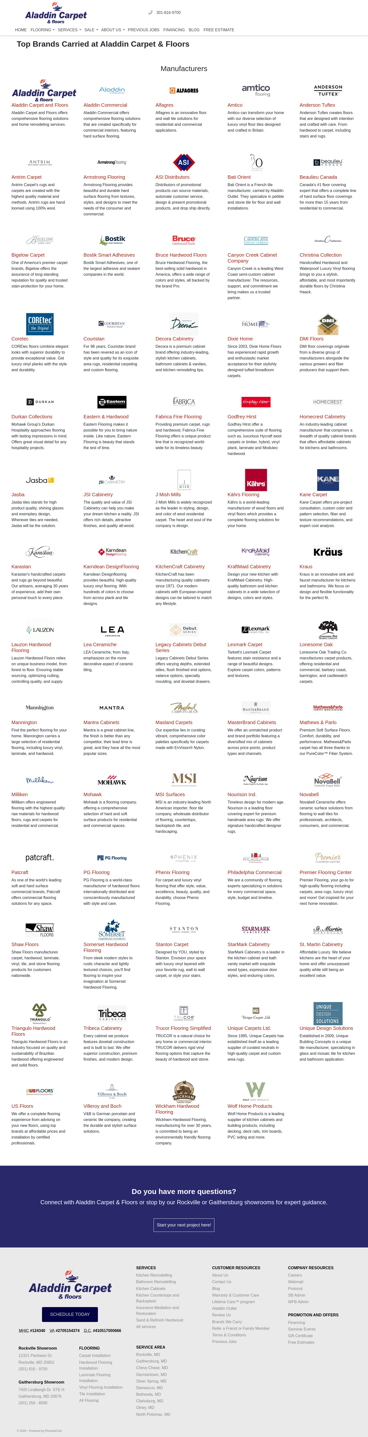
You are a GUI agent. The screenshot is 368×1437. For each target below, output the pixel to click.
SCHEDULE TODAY (70, 1314)
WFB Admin (298, 1302)
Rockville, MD (148, 1354)
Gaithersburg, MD (151, 1361)
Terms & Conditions (229, 1335)
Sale (89, 30)
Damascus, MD (149, 1388)
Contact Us (221, 1282)
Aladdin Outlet (224, 1308)
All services (146, 1327)
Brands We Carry (227, 1322)
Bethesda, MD (148, 1394)
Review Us (221, 1315)
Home (21, 30)
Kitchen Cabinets (151, 1289)
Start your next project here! (184, 1225)
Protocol (295, 1289)
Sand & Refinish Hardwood (159, 1320)
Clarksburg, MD (149, 1401)
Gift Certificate (300, 1336)
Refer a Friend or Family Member (241, 1328)
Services (68, 30)
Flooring (41, 30)
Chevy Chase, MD (152, 1368)
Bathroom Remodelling (156, 1282)
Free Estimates (301, 1342)
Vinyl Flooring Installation (101, 1387)
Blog (194, 30)
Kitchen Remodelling (154, 1275)
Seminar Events (302, 1329)
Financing (174, 30)
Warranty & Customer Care (235, 1295)
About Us (111, 30)
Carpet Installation (95, 1355)
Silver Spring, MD (151, 1381)
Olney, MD (145, 1407)
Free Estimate (218, 30)
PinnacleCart (53, 1431)
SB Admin (296, 1295)
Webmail (295, 1282)
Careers (295, 1275)
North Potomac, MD (153, 1414)
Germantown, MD (151, 1375)
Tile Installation (92, 1394)
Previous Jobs (143, 30)
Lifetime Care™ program (233, 1302)
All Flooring (89, 1400)
